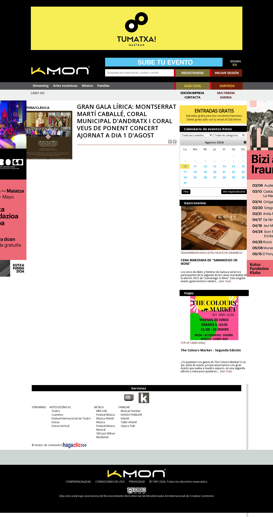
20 (210, 176)
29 (228, 181)
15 (228, 170)
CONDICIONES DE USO (110, 486)
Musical (98, 434)
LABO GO (38, 93)
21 (219, 176)
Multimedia (226, 93)
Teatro (53, 415)
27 (210, 181)
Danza (53, 426)
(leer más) (233, 285)
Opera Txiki (125, 430)
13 (210, 170)
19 (201, 176)
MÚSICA (96, 411)
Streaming (41, 85)
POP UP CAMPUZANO (190, 347)
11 (192, 170)
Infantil (122, 422)
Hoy (183, 195)
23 (238, 176)
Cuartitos (55, 419)
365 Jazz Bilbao (103, 437)
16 (238, 170)
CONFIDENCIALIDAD (78, 486)
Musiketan (100, 441)
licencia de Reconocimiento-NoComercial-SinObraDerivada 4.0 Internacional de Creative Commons (152, 500)
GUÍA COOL (193, 86)
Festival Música (103, 419)
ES (235, 65)
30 (238, 181)
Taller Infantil (126, 426)
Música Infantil (102, 422)
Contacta (192, 97)
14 (219, 170)
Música (87, 85)
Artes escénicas (65, 85)
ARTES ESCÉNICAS (57, 411)
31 (182, 187)
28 (219, 181)
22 (228, 176)
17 (182, 176)
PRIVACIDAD (137, 486)
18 (192, 176)
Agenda (226, 97)
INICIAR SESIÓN (227, 73)
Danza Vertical (58, 430)
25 (192, 181)
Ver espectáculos (228, 195)
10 (182, 170)
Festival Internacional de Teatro (68, 422)
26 (201, 181)
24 (182, 181)
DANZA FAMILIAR (128, 419)
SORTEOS (226, 86)
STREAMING (36, 411)
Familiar (103, 85)
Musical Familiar (128, 415)
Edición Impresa (192, 93)
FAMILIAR (121, 411)
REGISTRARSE (193, 73)
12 (201, 170)
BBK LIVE (99, 415)
